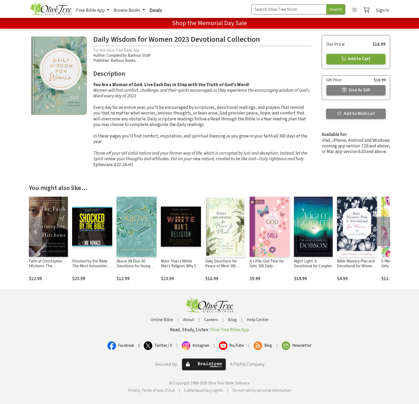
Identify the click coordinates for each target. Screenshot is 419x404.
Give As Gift (356, 90)
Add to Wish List (356, 113)
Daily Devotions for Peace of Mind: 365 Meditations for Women (224, 266)
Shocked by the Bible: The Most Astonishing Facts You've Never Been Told (90, 268)
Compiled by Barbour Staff (128, 55)
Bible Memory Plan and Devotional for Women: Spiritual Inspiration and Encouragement (356, 268)
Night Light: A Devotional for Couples (313, 263)
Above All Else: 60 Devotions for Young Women (133, 266)
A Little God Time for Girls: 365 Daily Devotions (267, 266)
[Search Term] (289, 9)
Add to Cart (356, 59)
